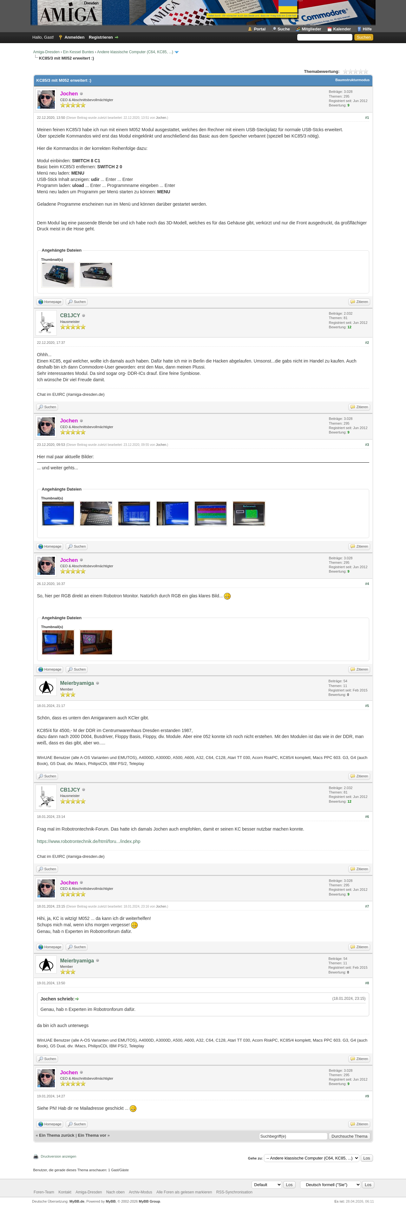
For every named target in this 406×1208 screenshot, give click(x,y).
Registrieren (101, 37)
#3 (367, 445)
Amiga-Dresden (46, 52)
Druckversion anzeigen (58, 1156)
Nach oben (115, 1192)
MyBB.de (76, 1201)
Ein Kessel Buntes (78, 52)
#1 (367, 117)
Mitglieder (311, 29)
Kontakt (64, 1192)
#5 (367, 706)
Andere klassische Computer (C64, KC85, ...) (135, 52)
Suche (284, 29)
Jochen (161, 117)
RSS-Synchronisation (234, 1192)
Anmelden (74, 37)
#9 (367, 1096)
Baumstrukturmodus (352, 80)
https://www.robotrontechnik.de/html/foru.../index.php (89, 841)
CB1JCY (70, 315)
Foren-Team (44, 1192)
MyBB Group (149, 1201)
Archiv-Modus (140, 1192)
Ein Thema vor (92, 1135)
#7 (367, 906)
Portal (259, 29)
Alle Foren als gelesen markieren (184, 1192)
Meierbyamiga (77, 683)
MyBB (110, 1201)
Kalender (342, 29)
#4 (367, 584)
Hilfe (367, 29)
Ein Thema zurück (56, 1135)
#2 (367, 342)
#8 (367, 983)
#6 (367, 817)
